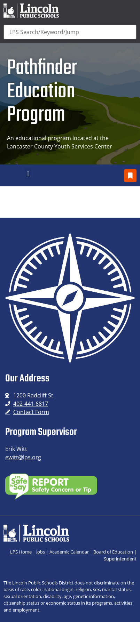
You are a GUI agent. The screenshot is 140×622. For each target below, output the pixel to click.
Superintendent (120, 559)
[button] (28, 173)
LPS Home (21, 552)
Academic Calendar (69, 552)
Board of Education (113, 552)
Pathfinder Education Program (42, 92)
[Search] (70, 32)
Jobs (40, 552)
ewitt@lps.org (23, 457)
